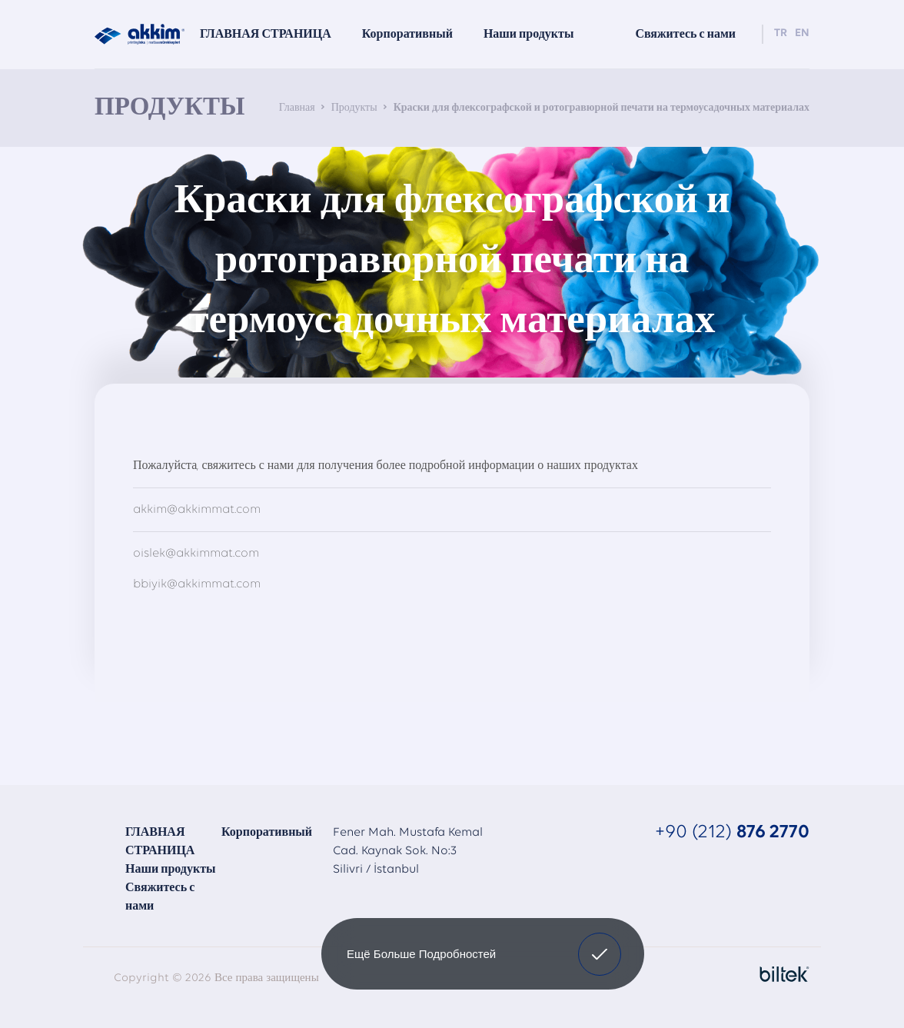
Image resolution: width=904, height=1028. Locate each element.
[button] (599, 954)
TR (780, 33)
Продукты (354, 108)
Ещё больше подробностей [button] (421, 953)
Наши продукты (170, 869)
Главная (297, 108)
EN (802, 33)
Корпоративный (266, 833)
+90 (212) (732, 832)
